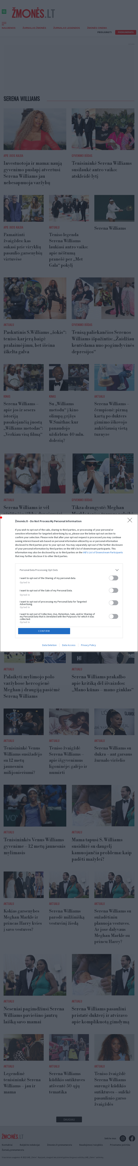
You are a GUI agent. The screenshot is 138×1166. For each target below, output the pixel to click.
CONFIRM (44, 631)
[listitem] (69, 570)
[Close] (131, 521)
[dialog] (69, 583)
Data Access (68, 645)
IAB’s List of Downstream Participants (103, 552)
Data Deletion (49, 645)
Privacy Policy (88, 645)
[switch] (113, 578)
